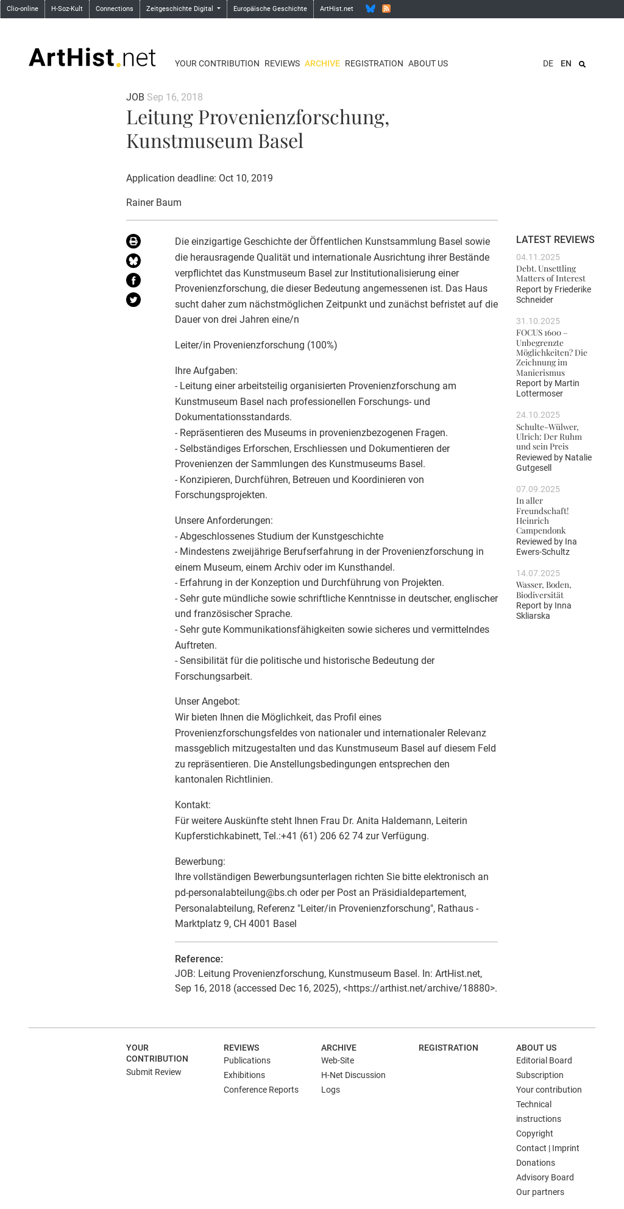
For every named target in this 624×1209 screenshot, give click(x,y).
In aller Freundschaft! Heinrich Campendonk (542, 515)
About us (428, 63)
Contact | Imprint (548, 1148)
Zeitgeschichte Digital (180, 9)
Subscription (540, 1075)
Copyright (534, 1133)
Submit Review (154, 1072)
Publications (247, 1060)
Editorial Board (544, 1060)
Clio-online (22, 9)
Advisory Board (545, 1177)
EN (566, 63)
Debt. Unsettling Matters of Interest (551, 273)
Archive (322, 63)
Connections (114, 9)
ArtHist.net (336, 9)
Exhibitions (244, 1075)
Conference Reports (261, 1089)
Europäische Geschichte (270, 9)
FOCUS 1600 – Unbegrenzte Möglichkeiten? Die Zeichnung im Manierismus (551, 351)
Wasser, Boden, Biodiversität (544, 589)
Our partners (540, 1192)
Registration (374, 63)
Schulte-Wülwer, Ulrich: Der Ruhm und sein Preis (549, 436)
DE (548, 63)
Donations (535, 1163)
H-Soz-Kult (67, 9)
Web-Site (337, 1060)
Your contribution (217, 63)
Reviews (282, 63)
